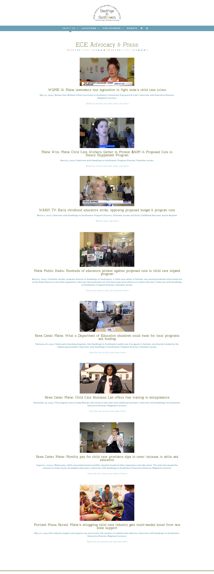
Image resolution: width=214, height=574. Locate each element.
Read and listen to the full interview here (107, 290)
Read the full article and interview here (107, 542)
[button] (147, 28)
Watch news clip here (107, 221)
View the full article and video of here (107, 474)
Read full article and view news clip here (107, 104)
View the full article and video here (107, 352)
